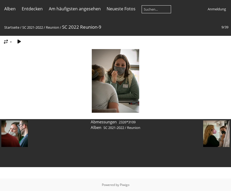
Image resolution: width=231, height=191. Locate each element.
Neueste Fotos (121, 9)
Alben (10, 9)
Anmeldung (217, 9)
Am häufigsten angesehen (75, 9)
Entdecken (32, 9)
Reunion (52, 27)
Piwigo (124, 185)
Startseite (11, 27)
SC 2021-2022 (32, 27)
